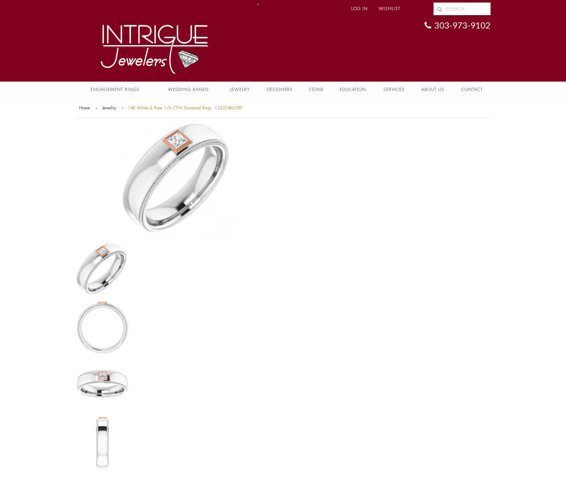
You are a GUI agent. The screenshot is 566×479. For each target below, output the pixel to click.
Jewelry (240, 89)
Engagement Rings (115, 89)
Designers (280, 89)
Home (84, 108)
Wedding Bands (188, 89)
